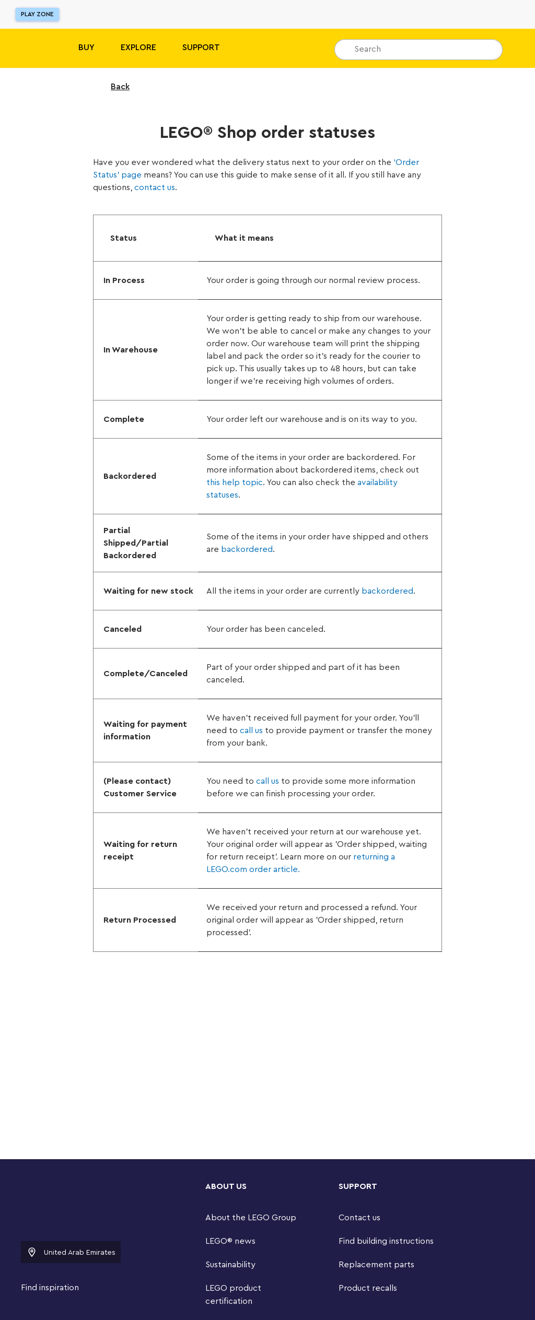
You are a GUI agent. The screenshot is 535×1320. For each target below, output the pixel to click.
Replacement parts (376, 1264)
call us (251, 730)
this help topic (234, 482)
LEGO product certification (233, 1294)
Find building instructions (386, 1241)
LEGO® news (230, 1241)
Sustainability (230, 1264)
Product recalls (368, 1288)
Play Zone (37, 14)
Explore (138, 47)
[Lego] (30, 48)
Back (113, 86)
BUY (86, 47)
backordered (247, 549)
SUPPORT (201, 47)
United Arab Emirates (70, 1252)
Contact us (359, 1217)
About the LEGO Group (250, 1217)
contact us (154, 187)
